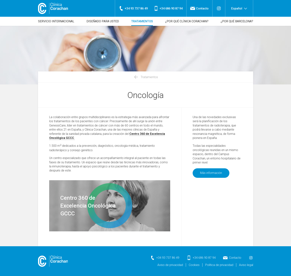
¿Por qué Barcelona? (237, 21)
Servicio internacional (56, 21)
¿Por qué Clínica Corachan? (186, 21)
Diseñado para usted (102, 21)
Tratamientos (142, 21)
